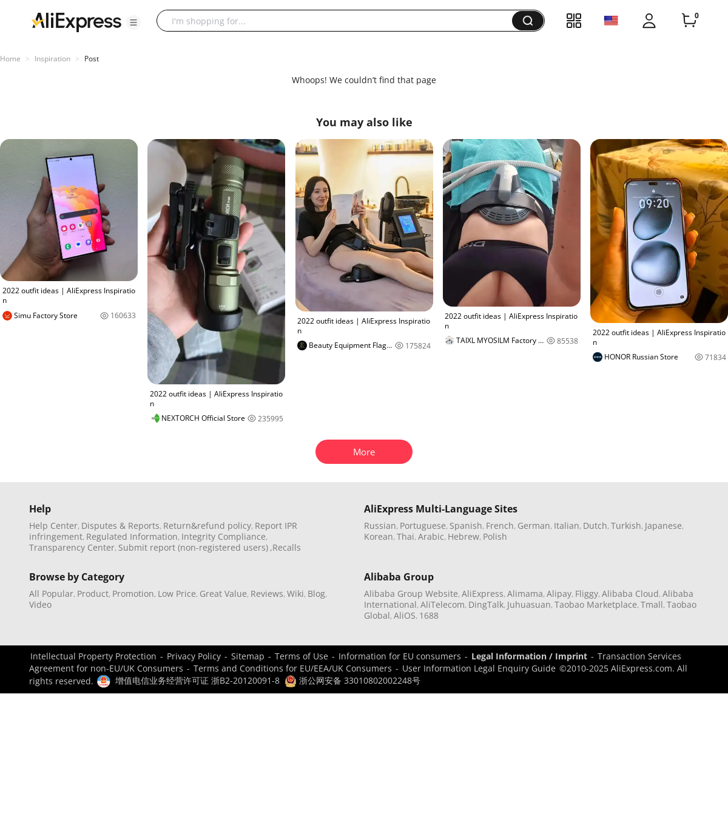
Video (40, 604)
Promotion (133, 593)
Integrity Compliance (223, 536)
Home (10, 58)
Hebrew (463, 536)
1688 (429, 615)
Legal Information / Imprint (529, 656)
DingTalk (486, 604)
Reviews (267, 593)
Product (93, 593)
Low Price (177, 593)
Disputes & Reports (120, 525)
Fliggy (586, 593)
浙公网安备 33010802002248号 (352, 680)
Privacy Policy (194, 656)
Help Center (53, 525)
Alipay (559, 593)
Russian (380, 525)
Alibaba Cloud (630, 593)
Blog (316, 593)
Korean (378, 536)
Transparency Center (72, 547)
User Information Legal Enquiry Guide (479, 668)
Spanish (466, 525)
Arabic (431, 536)
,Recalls (285, 547)
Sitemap (248, 656)
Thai (405, 536)
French (500, 525)
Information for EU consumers (400, 656)
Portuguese (423, 525)
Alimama (525, 593)
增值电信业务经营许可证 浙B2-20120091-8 (197, 680)
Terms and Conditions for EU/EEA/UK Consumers (293, 668)
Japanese (663, 525)
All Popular (51, 593)
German (533, 525)
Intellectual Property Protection (93, 656)
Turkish (626, 525)
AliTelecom (442, 604)
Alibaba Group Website (411, 593)
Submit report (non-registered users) (193, 547)
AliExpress (483, 593)
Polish (495, 536)
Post (91, 58)
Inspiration (52, 58)
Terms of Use (301, 656)
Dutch (595, 525)
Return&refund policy (207, 525)
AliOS (405, 615)
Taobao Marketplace (595, 604)
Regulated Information (132, 536)
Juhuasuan (529, 604)
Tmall (652, 604)
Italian (566, 525)
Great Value (223, 593)
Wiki (295, 593)
